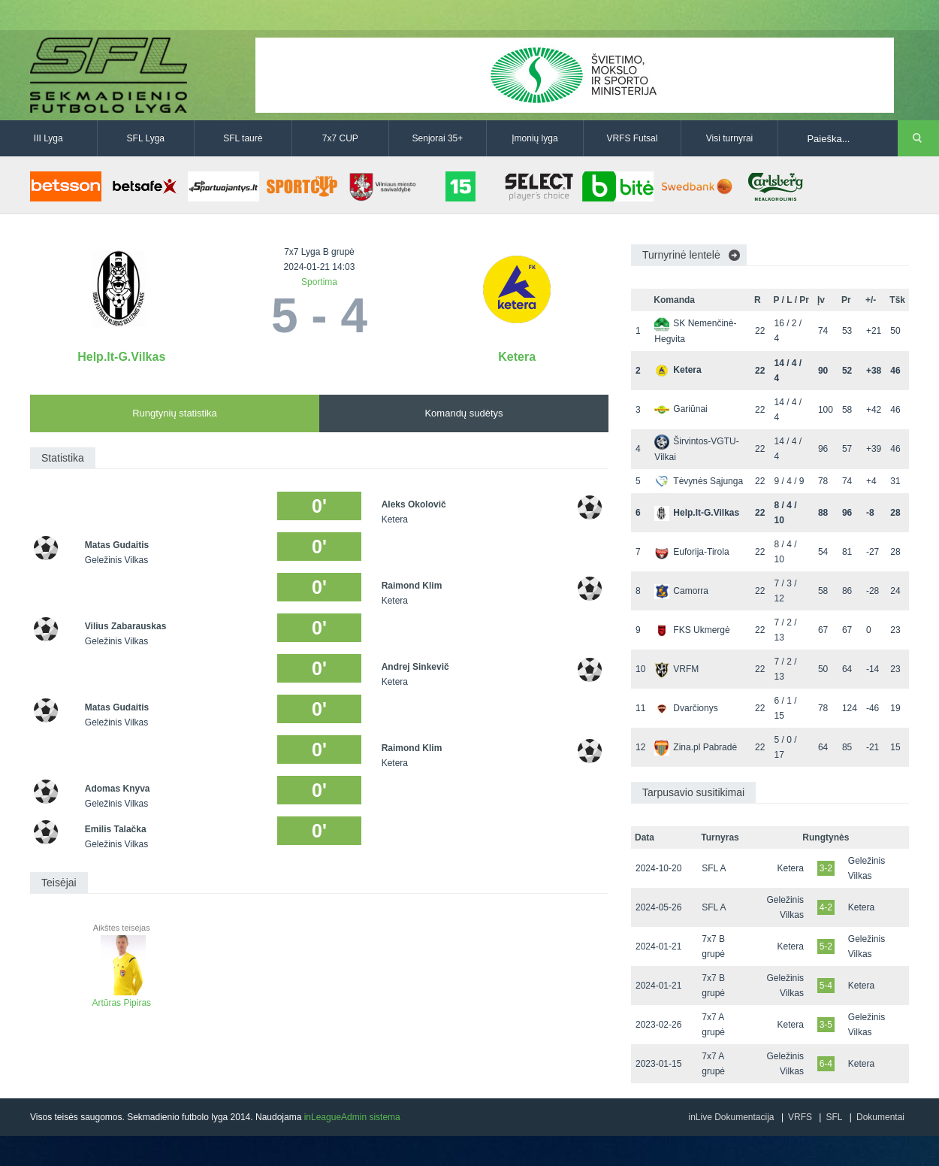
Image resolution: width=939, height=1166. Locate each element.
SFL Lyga (146, 138)
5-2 (826, 946)
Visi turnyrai (729, 138)
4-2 (826, 907)
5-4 (826, 985)
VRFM (676, 669)
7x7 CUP (340, 138)
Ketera (517, 356)
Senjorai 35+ (437, 138)
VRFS (800, 1117)
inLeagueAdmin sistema (352, 1117)
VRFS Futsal (631, 138)
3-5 (826, 1024)
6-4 (826, 1063)
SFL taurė (242, 138)
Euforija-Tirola (691, 552)
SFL (834, 1117)
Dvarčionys (685, 708)
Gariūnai (680, 409)
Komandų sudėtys (463, 413)
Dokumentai (880, 1117)
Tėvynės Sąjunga (698, 481)
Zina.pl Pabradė (695, 747)
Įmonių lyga (534, 138)
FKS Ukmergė (691, 630)
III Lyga (48, 138)
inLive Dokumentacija (731, 1117)
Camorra (681, 591)
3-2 (826, 868)
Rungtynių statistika (174, 413)
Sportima (319, 282)
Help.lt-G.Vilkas (121, 356)
